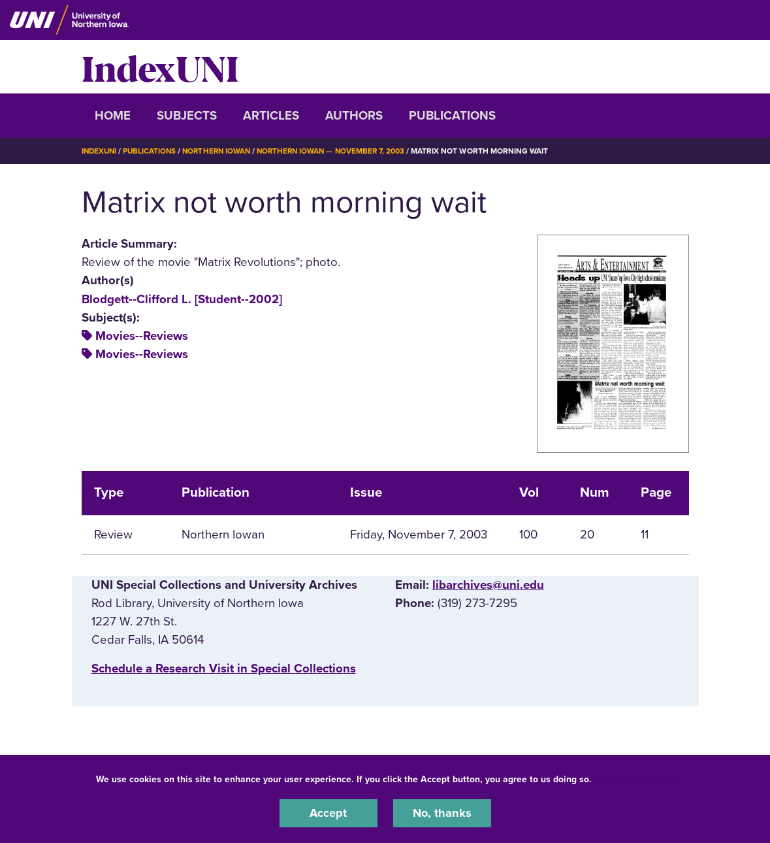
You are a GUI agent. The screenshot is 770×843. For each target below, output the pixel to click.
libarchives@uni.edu (488, 585)
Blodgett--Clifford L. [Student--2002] (182, 298)
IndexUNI (160, 66)
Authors (354, 115)
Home (113, 115)
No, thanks (442, 813)
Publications (452, 115)
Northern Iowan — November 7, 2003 (340, 151)
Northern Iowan (221, 151)
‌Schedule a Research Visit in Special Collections (223, 668)
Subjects (187, 115)
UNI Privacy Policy (635, 778)
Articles (271, 115)
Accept (328, 813)
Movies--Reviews (141, 336)
